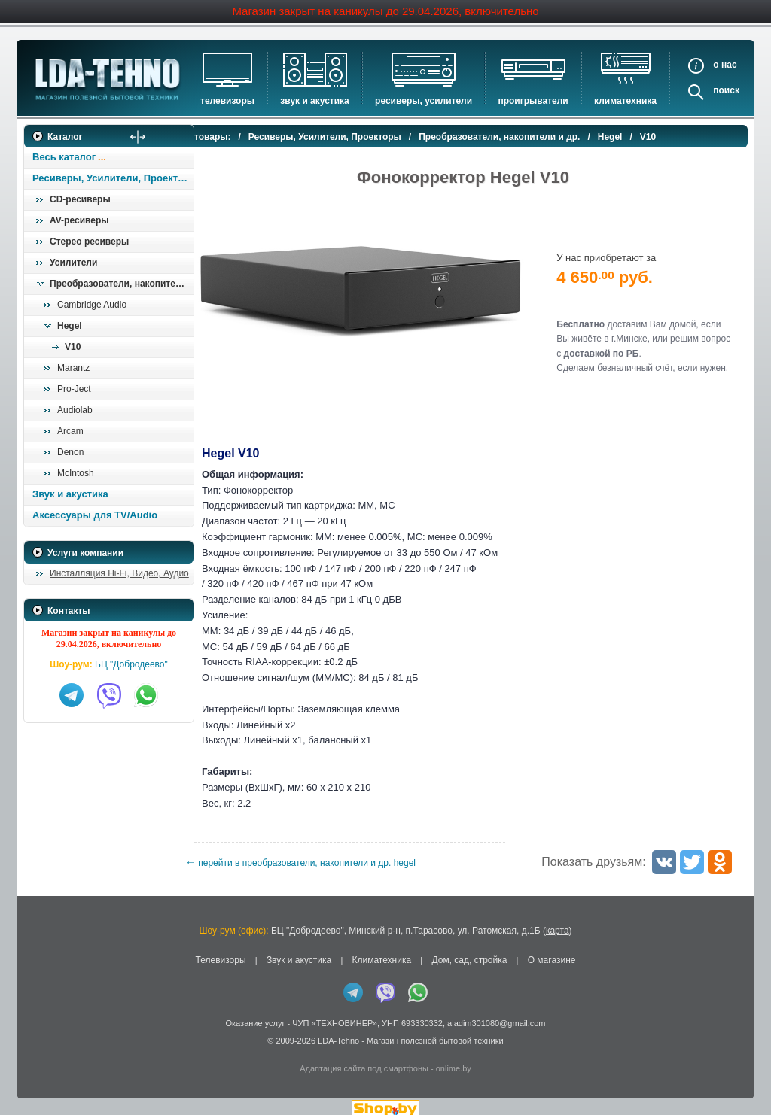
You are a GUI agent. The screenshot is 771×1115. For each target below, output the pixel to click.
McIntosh (75, 473)
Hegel (69, 326)
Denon (70, 452)
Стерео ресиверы (89, 241)
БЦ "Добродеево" (131, 664)
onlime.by (453, 1057)
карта (557, 918)
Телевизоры (227, 101)
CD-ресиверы (80, 199)
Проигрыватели (533, 101)
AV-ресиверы (79, 220)
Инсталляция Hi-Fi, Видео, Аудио (119, 573)
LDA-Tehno (338, 1028)
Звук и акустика (314, 101)
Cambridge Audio (91, 304)
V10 (73, 347)
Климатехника (625, 101)
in (37, 1040)
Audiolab (75, 410)
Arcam (70, 431)
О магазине (552, 948)
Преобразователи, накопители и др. (121, 283)
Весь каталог (64, 157)
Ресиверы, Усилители (423, 101)
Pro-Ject (74, 389)
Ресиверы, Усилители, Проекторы (112, 178)
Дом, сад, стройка (469, 948)
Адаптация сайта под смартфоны (364, 1057)
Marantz (73, 368)
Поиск (726, 90)
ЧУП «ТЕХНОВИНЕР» (334, 1011)
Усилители (73, 262)
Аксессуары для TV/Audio (94, 515)
